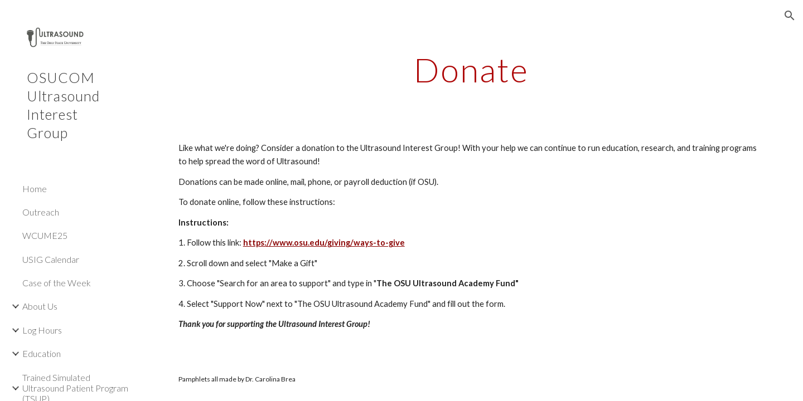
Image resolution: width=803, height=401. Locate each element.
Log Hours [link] (42, 330)
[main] (471, 69)
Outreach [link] (40, 212)
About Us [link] (39, 306)
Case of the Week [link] (56, 282)
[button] (789, 15)
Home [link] (34, 188)
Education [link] (41, 353)
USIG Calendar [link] (50, 259)
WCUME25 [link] (44, 235)
